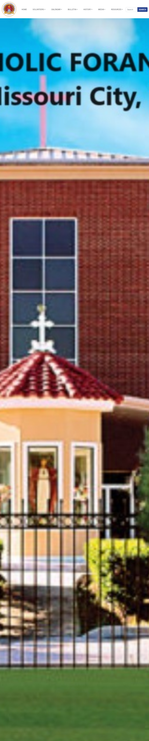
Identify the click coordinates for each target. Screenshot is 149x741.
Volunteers (38, 9)
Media (101, 9)
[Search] (131, 9)
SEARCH (142, 9)
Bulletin (72, 9)
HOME (24, 9)
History (87, 9)
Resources (116, 9)
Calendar (56, 9)
